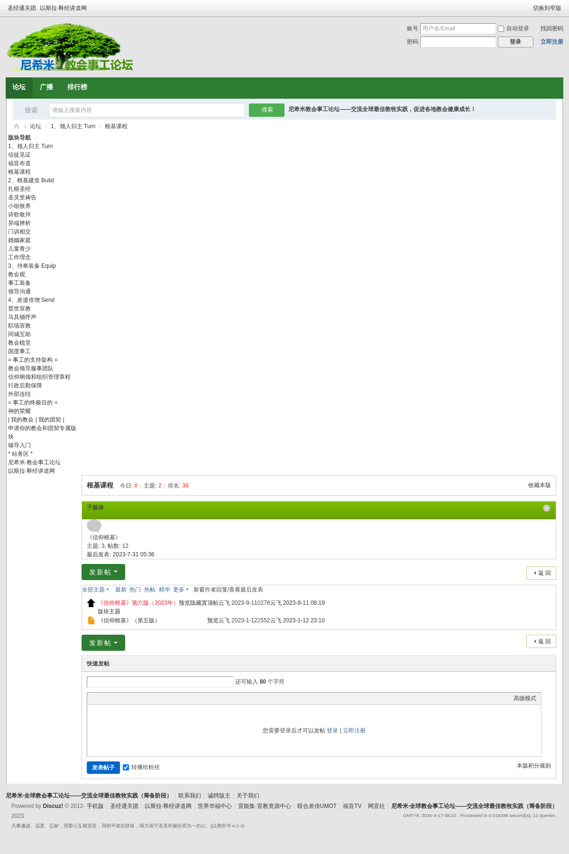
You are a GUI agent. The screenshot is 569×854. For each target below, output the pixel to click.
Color (104, 698)
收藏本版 (539, 485)
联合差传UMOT (317, 806)
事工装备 (19, 283)
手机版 (95, 806)
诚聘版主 (219, 795)
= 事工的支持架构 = (33, 360)
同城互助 (19, 334)
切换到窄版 (547, 8)
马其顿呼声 (22, 317)
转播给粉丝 (141, 767)
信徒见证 (19, 154)
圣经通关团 (22, 8)
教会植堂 (19, 342)
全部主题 (93, 589)
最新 (121, 589)
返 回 (544, 573)
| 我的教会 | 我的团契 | (36, 419)
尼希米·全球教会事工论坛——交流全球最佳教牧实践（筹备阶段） (16, 126)
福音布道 (19, 163)
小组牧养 (19, 206)
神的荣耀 (19, 411)
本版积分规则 (534, 765)
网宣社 (376, 806)
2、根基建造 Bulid (31, 180)
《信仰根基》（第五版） (129, 620)
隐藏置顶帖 (204, 603)
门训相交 (19, 231)
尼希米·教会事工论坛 (34, 462)
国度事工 (19, 351)
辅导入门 (19, 445)
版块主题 (109, 611)
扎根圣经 (19, 189)
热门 (135, 589)
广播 (46, 87)
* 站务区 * (20, 453)
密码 (412, 41)
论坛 (19, 87)
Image (115, 698)
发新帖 (100, 572)
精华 (164, 589)
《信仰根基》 (104, 537)
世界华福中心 (215, 806)
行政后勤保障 (25, 385)
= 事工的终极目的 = (33, 402)
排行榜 (77, 87)
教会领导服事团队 (31, 368)
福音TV (352, 806)
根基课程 (116, 126)
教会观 (16, 274)
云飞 (224, 603)
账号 (412, 28)
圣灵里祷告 (22, 197)
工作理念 (19, 257)
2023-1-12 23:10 (304, 620)
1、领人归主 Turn (73, 126)
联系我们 (189, 795)
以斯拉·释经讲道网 (63, 8)
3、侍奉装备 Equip (32, 266)
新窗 (199, 589)
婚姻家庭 (19, 240)
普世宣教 (19, 308)
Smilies (163, 698)
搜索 (31, 110)
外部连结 (19, 394)
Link (127, 698)
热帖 (150, 589)
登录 (332, 730)
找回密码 (552, 28)
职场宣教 (19, 325)
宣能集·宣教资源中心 (264, 806)
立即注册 (552, 41)
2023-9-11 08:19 (304, 603)
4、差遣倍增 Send (31, 300)
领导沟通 (19, 291)
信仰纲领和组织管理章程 (39, 377)
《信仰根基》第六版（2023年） (138, 603)
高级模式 (525, 698)
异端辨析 (19, 223)
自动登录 (513, 28)
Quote (139, 698)
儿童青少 (19, 248)
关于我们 (248, 795)
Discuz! (53, 806)
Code (151, 698)
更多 (178, 589)
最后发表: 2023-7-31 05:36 (121, 554)
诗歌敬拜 (19, 214)
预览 (184, 603)
